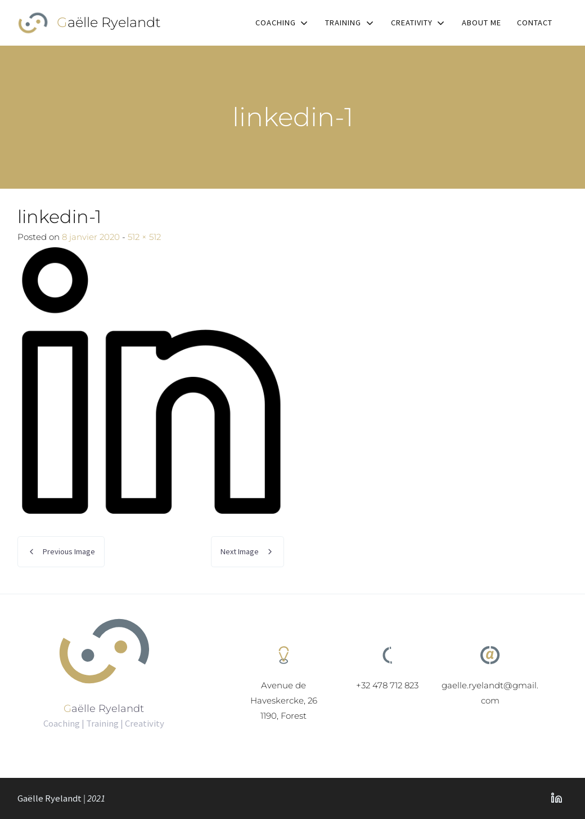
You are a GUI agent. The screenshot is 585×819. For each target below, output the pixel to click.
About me (481, 22)
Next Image (239, 551)
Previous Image (69, 551)
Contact (534, 22)
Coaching (275, 22)
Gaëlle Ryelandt (109, 22)
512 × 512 (144, 237)
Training (343, 22)
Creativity (412, 22)
